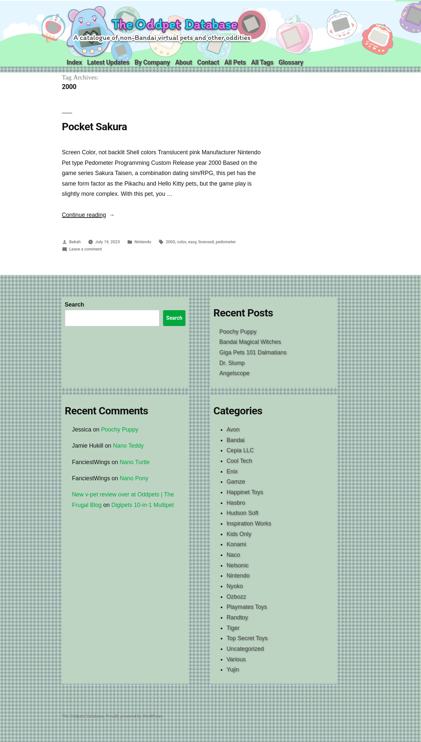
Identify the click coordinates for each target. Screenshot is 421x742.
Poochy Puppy (237, 331)
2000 (170, 241)
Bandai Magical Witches (250, 342)
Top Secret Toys (246, 638)
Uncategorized (245, 648)
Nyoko (234, 586)
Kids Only (238, 534)
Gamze (235, 481)
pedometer (226, 241)
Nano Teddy (128, 445)
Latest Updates (108, 62)
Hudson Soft (242, 513)
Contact (208, 62)
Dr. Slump (231, 363)
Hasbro (235, 502)
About (183, 62)
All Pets (235, 62)
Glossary (290, 62)
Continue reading (88, 215)
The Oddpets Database (83, 716)
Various (235, 659)
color (181, 241)
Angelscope (234, 373)
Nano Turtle (135, 462)
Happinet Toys (244, 492)
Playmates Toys (246, 607)
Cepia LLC (240, 450)
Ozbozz (236, 596)
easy (192, 241)
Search (74, 304)
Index (74, 62)
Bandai (235, 440)
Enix (232, 471)
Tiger (232, 628)
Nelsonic (237, 565)
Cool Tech (239, 461)
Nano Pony (134, 478)
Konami (236, 544)
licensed (206, 241)
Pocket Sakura (94, 127)
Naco (233, 554)
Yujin (232, 669)
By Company (152, 62)
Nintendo (142, 241)
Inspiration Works (248, 523)
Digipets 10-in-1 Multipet (142, 505)
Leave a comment (85, 249)
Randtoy (237, 617)
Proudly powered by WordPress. (134, 716)
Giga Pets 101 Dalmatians (252, 352)
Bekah (75, 241)
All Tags (262, 62)
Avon (232, 429)
